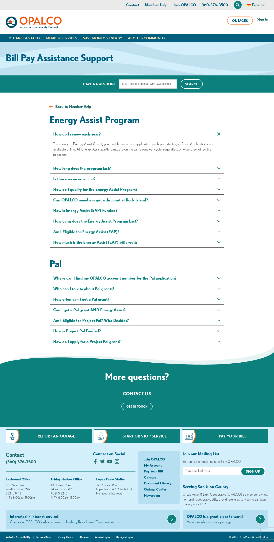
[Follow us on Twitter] (102, 462)
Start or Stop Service (145, 436)
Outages (240, 20)
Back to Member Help (73, 106)
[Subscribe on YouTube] (109, 462)
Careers (150, 477)
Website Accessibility (18, 537)
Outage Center (155, 489)
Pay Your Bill (232, 436)
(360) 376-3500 (21, 461)
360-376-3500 (215, 5)
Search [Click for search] (192, 84)
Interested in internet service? (88, 519)
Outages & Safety (24, 38)
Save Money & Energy (102, 38)
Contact (132, 5)
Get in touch (137, 406)
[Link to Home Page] (34, 23)
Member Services (61, 38)
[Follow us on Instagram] (117, 462)
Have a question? (99, 84)
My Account (153, 465)
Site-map (84, 537)
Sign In (262, 19)
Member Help (156, 5)
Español (258, 5)
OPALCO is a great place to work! (221, 519)
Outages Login (124, 537)
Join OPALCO (184, 5)
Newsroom (152, 495)
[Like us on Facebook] (95, 462)
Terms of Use (43, 537)
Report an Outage (56, 436)
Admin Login (102, 537)
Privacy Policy (65, 537)
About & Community (147, 38)
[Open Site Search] (238, 5)
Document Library (157, 483)
